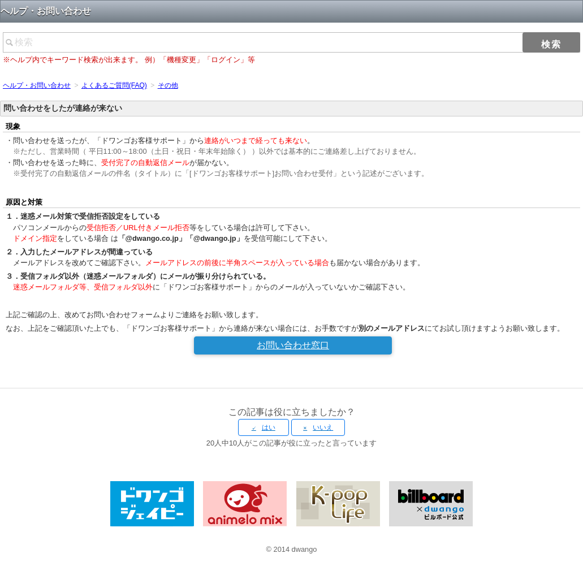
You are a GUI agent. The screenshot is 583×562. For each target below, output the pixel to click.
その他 (168, 85)
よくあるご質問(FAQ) (114, 85)
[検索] (291, 42)
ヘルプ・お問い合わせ (37, 85)
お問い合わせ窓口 (293, 345)
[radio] (263, 427)
